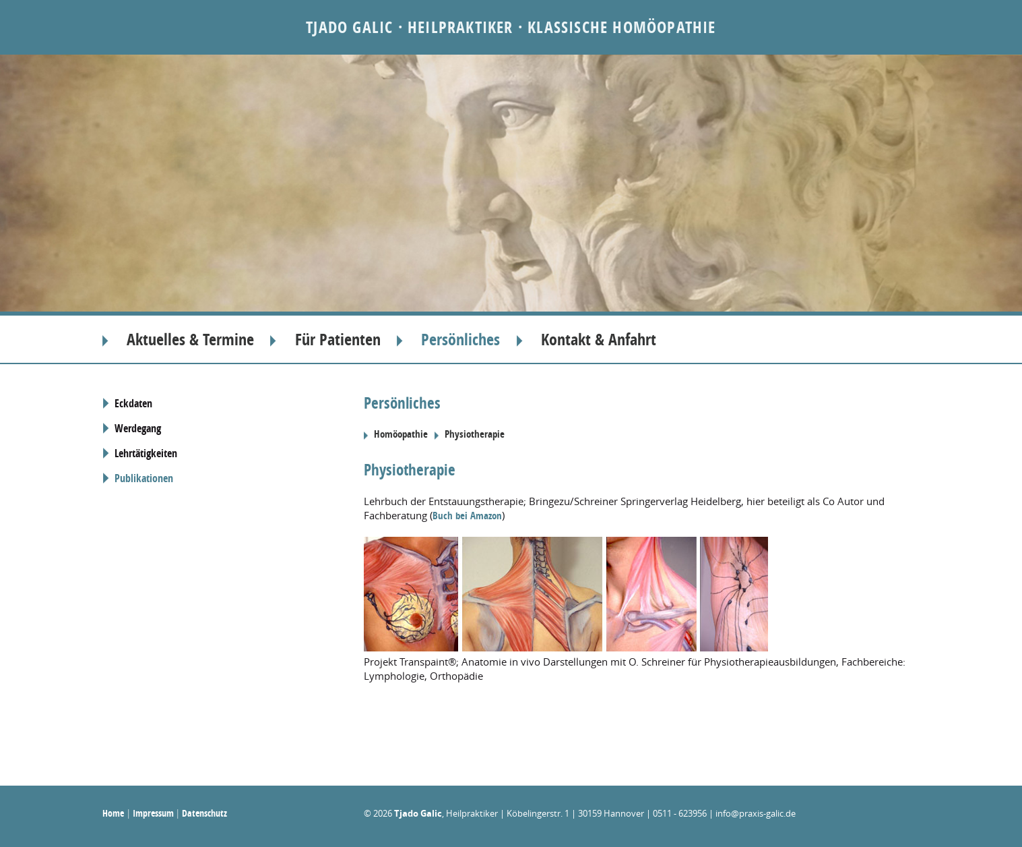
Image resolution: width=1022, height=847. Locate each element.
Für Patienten (338, 339)
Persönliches (460, 339)
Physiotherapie (475, 434)
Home (113, 813)
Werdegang (138, 428)
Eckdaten (133, 403)
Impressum (153, 813)
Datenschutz (204, 813)
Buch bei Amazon (467, 515)
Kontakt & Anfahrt (598, 339)
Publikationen (144, 478)
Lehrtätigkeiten (146, 453)
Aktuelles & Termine (190, 339)
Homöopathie (401, 434)
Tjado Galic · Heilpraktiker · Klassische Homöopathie (510, 27)
